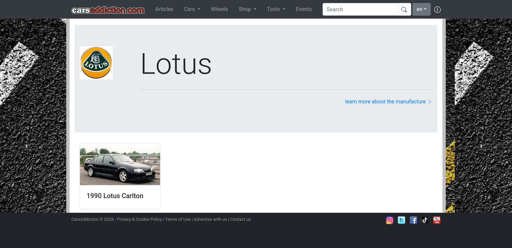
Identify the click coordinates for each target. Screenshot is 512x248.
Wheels (219, 9)
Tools (274, 9)
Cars (190, 9)
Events (304, 9)
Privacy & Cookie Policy (139, 219)
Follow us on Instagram (390, 220)
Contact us (240, 219)
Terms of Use (178, 219)
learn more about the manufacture (388, 101)
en (419, 9)
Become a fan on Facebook (413, 220)
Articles (164, 9)
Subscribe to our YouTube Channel (437, 220)
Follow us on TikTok (425, 220)
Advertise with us (210, 219)
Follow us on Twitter (401, 220)
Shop (245, 9)
